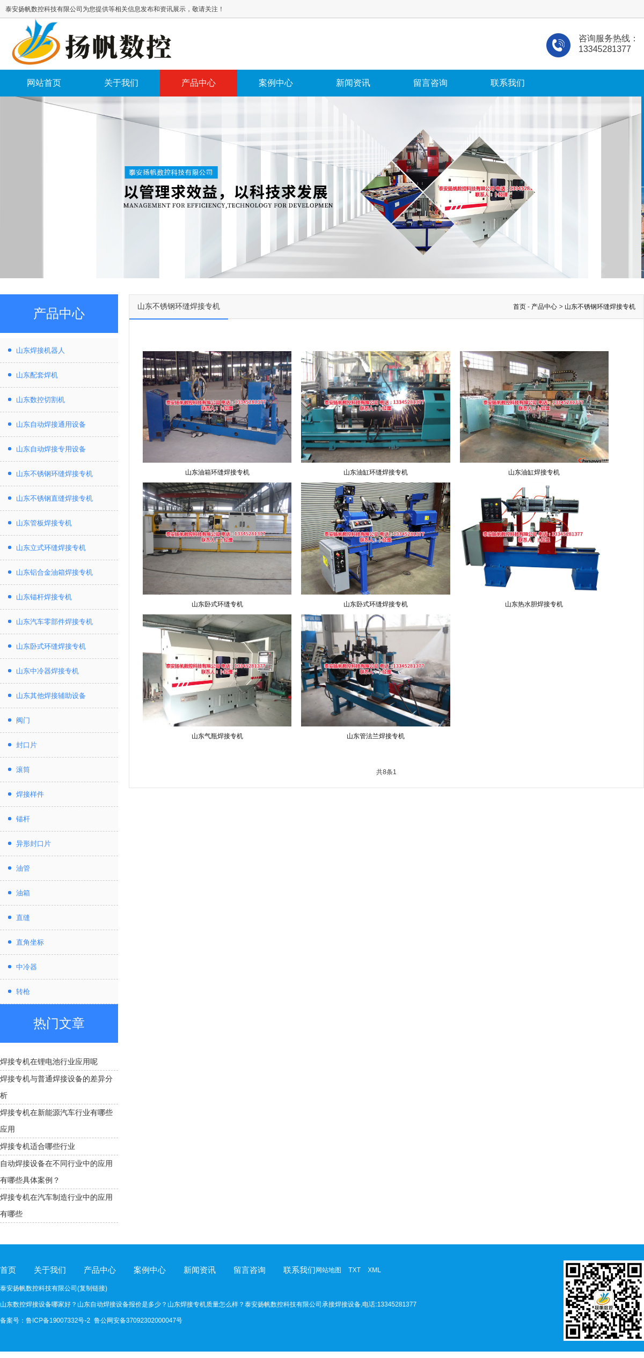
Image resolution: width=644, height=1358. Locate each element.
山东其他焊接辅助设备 (51, 696)
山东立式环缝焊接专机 (51, 548)
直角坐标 (30, 942)
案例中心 (276, 82)
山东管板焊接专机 (44, 523)
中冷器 (26, 967)
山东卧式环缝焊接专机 (51, 646)
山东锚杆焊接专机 (44, 597)
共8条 (384, 772)
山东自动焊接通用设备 (51, 424)
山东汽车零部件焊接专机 (54, 622)
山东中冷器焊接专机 (47, 671)
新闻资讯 (353, 82)
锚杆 (23, 819)
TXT (354, 1270)
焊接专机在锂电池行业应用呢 (49, 1061)
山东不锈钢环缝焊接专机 (54, 474)
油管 (23, 868)
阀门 (23, 720)
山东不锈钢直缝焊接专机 (54, 498)
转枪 (23, 992)
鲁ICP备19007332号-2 (58, 1320)
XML (374, 1270)
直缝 (23, 918)
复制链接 (92, 1288)
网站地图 (328, 1270)
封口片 (26, 745)
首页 (519, 306)
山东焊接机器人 (40, 350)
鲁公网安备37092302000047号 (138, 1320)
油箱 (23, 893)
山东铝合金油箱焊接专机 (54, 572)
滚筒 (23, 770)
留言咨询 (430, 82)
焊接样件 (30, 794)
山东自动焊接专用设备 (51, 449)
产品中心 (198, 82)
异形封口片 (33, 844)
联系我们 (508, 82)
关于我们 (121, 82)
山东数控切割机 (40, 400)
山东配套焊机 (37, 375)
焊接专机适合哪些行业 (37, 1146)
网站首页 (44, 82)
